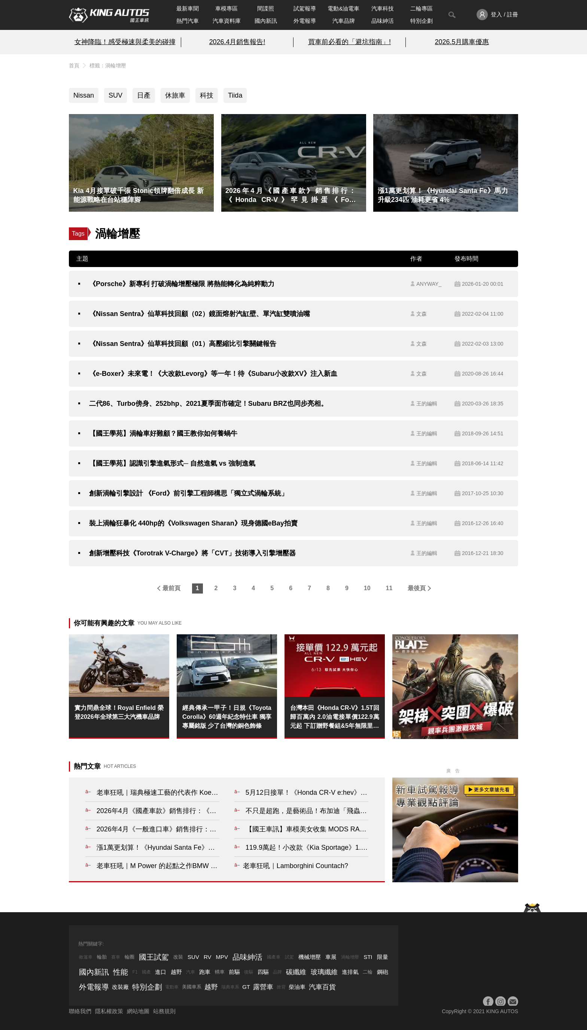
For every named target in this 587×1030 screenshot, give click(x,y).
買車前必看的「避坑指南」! (349, 42)
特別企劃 (421, 21)
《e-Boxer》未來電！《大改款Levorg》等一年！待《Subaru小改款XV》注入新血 (213, 373)
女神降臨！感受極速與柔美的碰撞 (125, 42)
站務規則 (164, 1011)
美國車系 (191, 987)
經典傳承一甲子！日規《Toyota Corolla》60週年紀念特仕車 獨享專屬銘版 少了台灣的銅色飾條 (226, 717)
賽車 (115, 957)
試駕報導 (305, 8)
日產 (143, 95)
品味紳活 (382, 21)
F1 (135, 972)
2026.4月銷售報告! (237, 42)
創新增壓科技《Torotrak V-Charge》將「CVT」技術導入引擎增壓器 (192, 553)
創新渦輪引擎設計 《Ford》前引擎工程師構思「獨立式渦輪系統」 (188, 493)
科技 (206, 95)
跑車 (204, 972)
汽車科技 (382, 8)
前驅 (234, 972)
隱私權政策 (109, 1011)
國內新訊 (266, 21)
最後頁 (417, 588)
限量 (382, 957)
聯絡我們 (80, 1011)
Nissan (83, 95)
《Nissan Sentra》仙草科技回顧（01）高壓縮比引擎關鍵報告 (182, 343)
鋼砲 (382, 972)
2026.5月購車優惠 (462, 42)
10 (367, 588)
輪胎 (102, 957)
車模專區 (226, 8)
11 (389, 588)
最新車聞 (187, 8)
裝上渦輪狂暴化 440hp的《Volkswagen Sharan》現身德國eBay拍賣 (193, 523)
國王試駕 (154, 957)
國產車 (273, 957)
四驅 (263, 972)
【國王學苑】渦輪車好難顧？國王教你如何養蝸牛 (163, 433)
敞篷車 (85, 957)
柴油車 (297, 987)
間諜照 (265, 8)
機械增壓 (309, 957)
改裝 (178, 957)
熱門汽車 (187, 21)
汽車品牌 (343, 21)
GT (246, 987)
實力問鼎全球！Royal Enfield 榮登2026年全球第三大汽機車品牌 (119, 712)
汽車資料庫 (227, 21)
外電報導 (305, 21)
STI (368, 957)
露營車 (263, 987)
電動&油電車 (343, 8)
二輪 (367, 972)
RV (208, 957)
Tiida (235, 95)
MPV (222, 957)
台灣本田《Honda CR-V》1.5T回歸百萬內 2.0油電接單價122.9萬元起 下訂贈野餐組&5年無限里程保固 (334, 717)
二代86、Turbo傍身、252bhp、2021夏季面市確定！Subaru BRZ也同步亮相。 (208, 403)
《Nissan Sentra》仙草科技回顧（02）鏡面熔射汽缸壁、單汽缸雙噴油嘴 (199, 314)
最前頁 (171, 588)
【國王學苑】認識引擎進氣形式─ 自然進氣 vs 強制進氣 (172, 463)
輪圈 (129, 957)
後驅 (248, 972)
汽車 (190, 972)
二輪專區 (421, 8)
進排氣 (350, 972)
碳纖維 (296, 972)
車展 (331, 957)
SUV (115, 95)
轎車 (220, 972)
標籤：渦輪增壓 (107, 65)
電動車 (172, 987)
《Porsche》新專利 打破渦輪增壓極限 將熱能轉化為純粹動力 (181, 284)
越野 (176, 972)
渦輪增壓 (350, 957)
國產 (146, 972)
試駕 (289, 957)
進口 (160, 972)
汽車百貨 (322, 987)
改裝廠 (120, 987)
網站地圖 (138, 1011)
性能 (120, 972)
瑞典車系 (230, 987)
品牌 (277, 972)
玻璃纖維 (324, 972)
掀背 (281, 987)
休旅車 (175, 95)
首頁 (74, 65)
